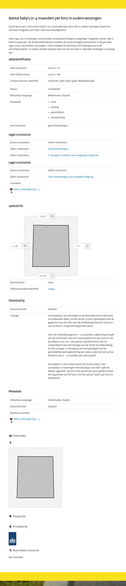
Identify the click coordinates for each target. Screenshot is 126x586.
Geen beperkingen (58, 149)
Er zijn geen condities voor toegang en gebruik (73, 155)
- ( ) (27, 189)
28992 (51, 289)
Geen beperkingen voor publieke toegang (70, 177)
